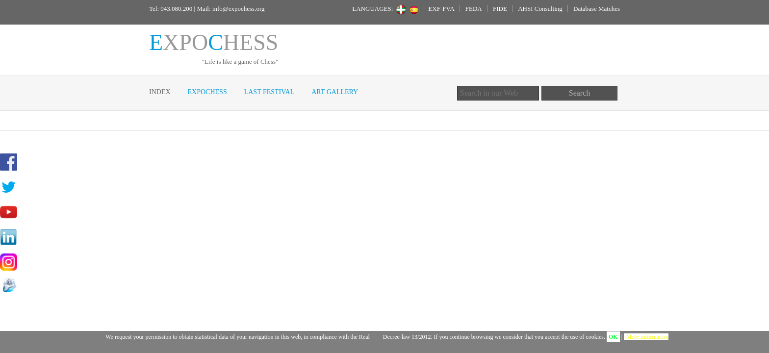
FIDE (500, 8)
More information (647, 336)
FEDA (473, 8)
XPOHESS (213, 42)
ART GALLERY (334, 92)
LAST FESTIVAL (269, 92)
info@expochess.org (238, 8)
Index (160, 92)
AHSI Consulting (540, 8)
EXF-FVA (441, 8)
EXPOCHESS (207, 92)
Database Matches (596, 8)
